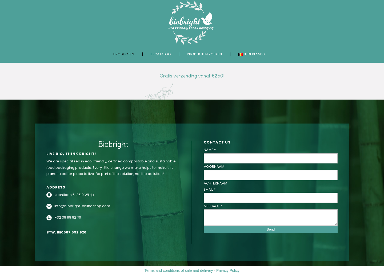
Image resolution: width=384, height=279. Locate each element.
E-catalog (161, 54)
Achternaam (215, 183)
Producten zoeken (204, 54)
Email (209, 189)
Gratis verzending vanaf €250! (192, 76)
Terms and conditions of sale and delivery (179, 270)
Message (213, 206)
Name (210, 149)
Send (271, 229)
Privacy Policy (227, 270)
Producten (123, 54)
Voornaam (214, 166)
